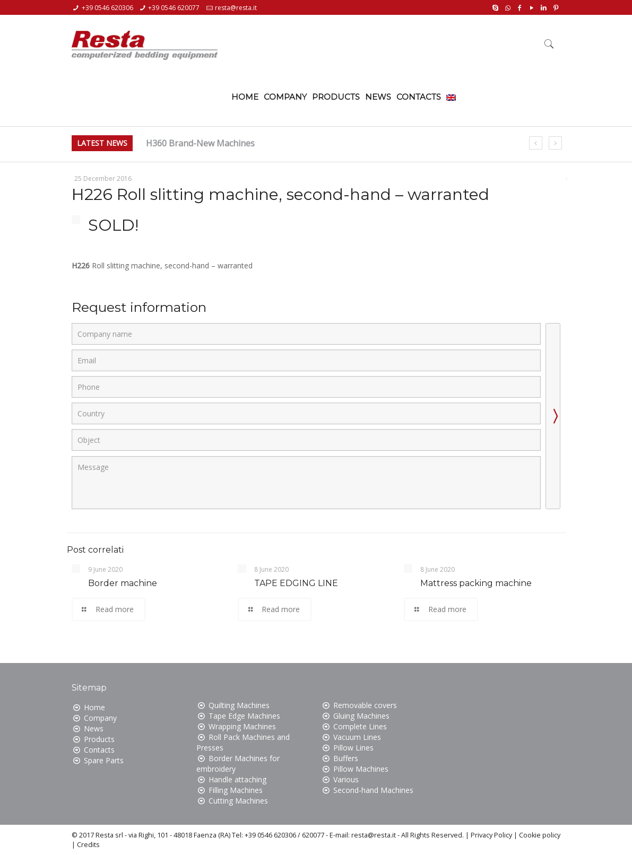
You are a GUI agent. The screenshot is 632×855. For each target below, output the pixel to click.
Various (346, 779)
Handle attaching (237, 779)
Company (100, 718)
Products (99, 739)
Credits (88, 844)
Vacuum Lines (357, 737)
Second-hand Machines (373, 790)
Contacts (99, 750)
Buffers (345, 758)
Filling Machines (236, 790)
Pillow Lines (353, 748)
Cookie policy (539, 835)
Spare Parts (104, 760)
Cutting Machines (238, 801)
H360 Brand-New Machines (200, 143)
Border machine (122, 583)
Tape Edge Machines (244, 716)
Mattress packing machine (476, 583)
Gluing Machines (361, 716)
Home (94, 707)
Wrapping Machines (242, 726)
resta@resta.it (236, 7)
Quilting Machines (239, 705)
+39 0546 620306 (107, 7)
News (93, 728)
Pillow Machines (360, 769)
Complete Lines (360, 726)
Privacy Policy (491, 835)
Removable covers (365, 705)
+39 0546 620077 (174, 7)
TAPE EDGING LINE (296, 583)
